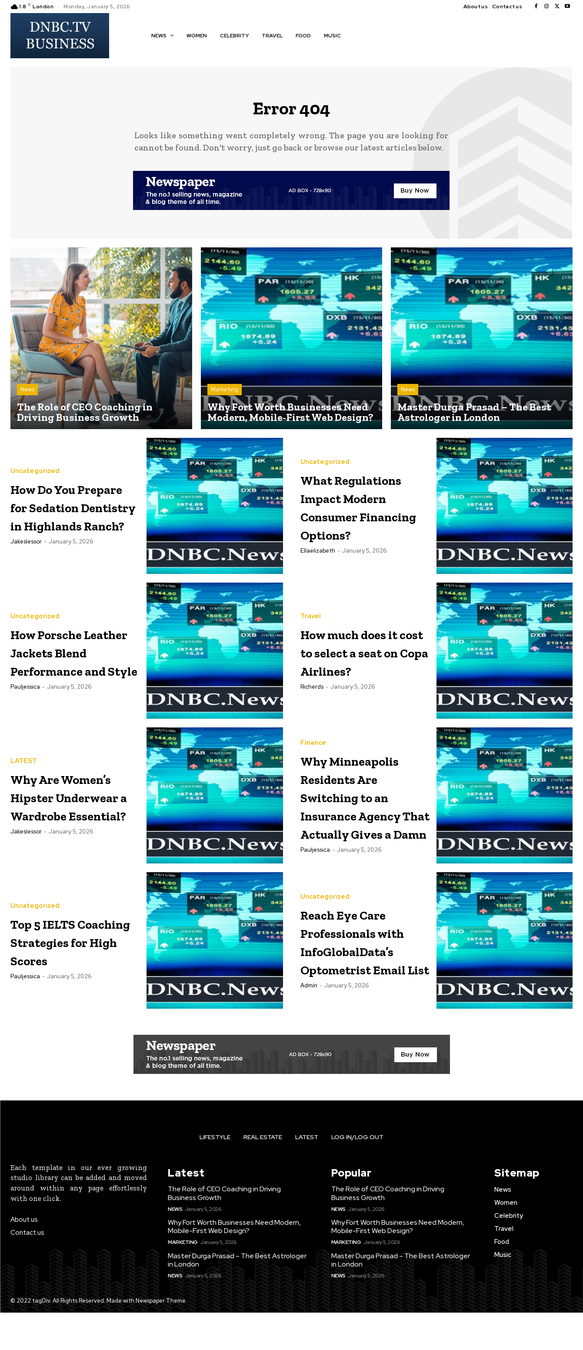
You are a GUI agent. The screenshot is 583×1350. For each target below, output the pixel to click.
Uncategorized (35, 450)
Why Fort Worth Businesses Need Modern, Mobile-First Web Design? (234, 1264)
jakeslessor (26, 575)
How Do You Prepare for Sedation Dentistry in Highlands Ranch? (60, 512)
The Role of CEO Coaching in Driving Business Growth (224, 1230)
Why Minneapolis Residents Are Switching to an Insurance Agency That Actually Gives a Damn (364, 818)
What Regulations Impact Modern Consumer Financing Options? (363, 512)
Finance (313, 737)
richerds (311, 702)
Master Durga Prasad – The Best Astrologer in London (237, 1297)
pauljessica (25, 711)
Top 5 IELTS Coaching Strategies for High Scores (66, 978)
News (27, 396)
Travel (310, 613)
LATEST (23, 740)
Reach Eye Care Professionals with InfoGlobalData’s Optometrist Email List (368, 978)
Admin (308, 1041)
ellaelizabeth (317, 575)
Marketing (224, 396)
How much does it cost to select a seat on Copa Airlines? (363, 657)
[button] (360, 35)
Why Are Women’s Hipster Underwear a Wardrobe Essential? (61, 802)
